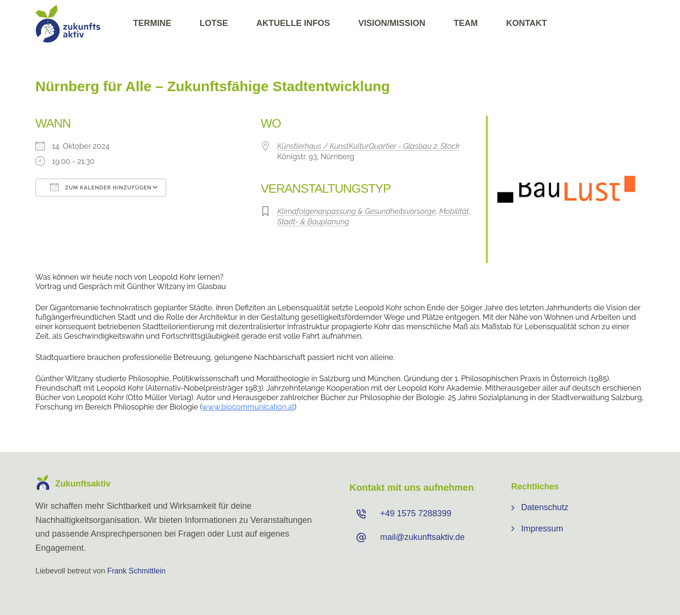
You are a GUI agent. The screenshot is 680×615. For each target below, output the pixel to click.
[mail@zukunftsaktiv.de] (361, 537)
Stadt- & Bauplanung (313, 221)
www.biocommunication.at (248, 406)
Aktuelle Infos (293, 23)
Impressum (542, 528)
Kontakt (526, 23)
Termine (152, 23)
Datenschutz (545, 507)
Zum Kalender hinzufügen (101, 187)
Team (466, 23)
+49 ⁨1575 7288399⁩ (415, 513)
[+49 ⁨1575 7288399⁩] (361, 514)
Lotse (214, 23)
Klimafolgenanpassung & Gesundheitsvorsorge (356, 211)
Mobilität (454, 211)
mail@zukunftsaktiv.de (422, 537)
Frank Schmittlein (136, 571)
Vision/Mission (391, 23)
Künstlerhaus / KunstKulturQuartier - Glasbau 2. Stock (368, 146)
